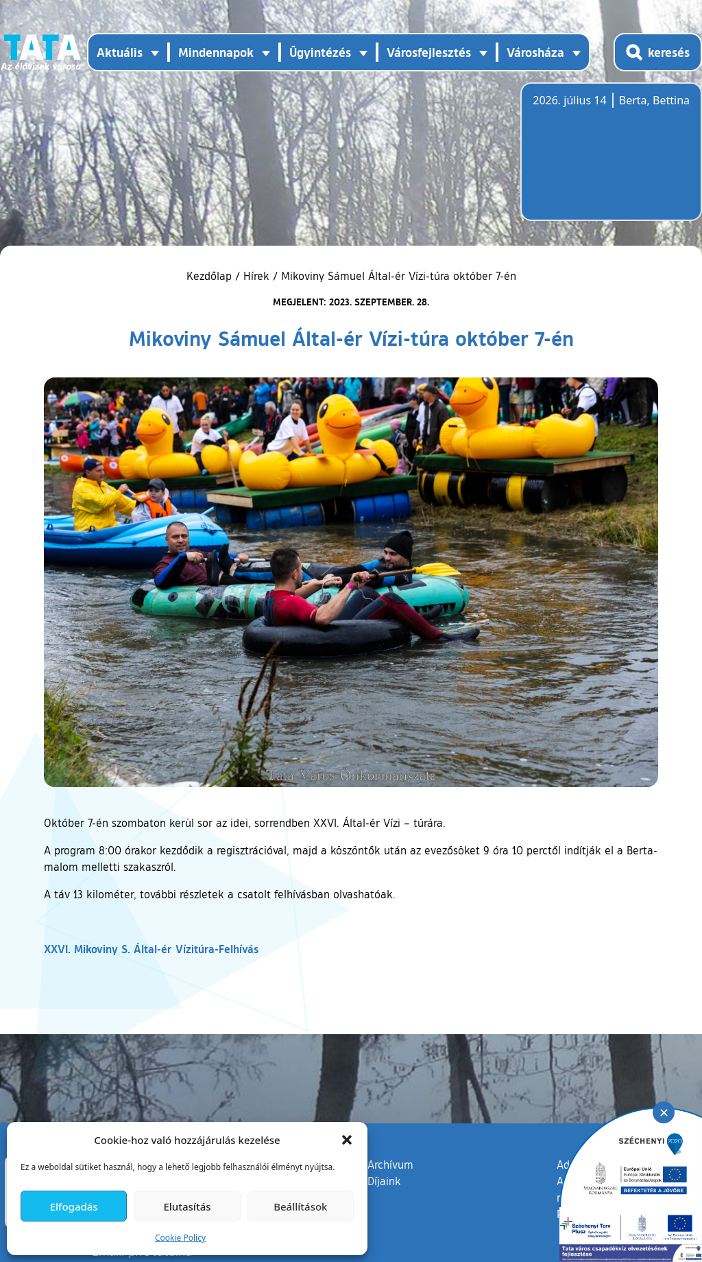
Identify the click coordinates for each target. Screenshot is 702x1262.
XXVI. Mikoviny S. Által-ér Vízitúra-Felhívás (151, 949)
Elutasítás (186, 1206)
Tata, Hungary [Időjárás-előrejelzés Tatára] (609, 159)
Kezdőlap (210, 276)
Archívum (390, 1163)
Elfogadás (74, 1206)
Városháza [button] (535, 52)
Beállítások (300, 1206)
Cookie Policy (180, 1237)
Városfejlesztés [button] (429, 52)
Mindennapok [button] (216, 52)
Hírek (256, 276)
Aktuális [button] (120, 52)
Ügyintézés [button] (320, 52)
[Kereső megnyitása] (658, 52)
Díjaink (384, 1181)
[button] (347, 1140)
